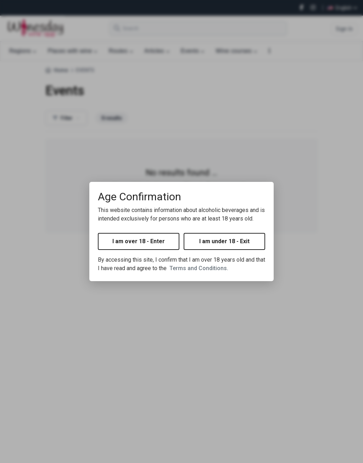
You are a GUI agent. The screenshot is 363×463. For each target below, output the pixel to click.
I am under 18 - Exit (224, 241)
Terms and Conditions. (198, 268)
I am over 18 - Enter (138, 241)
